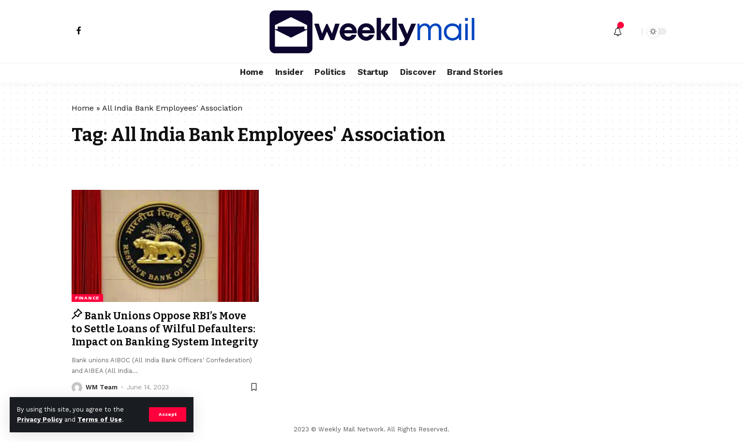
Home (83, 108)
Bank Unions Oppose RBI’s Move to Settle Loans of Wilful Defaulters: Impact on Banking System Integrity (165, 329)
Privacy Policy (39, 419)
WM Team (102, 387)
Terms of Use (99, 419)
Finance (87, 297)
